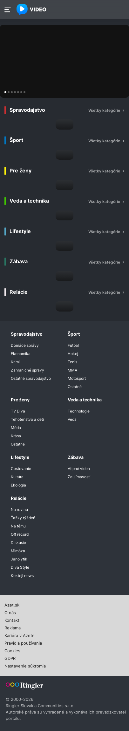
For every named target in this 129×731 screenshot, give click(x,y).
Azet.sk (11, 604)
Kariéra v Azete (19, 635)
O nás (10, 612)
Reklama (12, 627)
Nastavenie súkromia (25, 665)
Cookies (12, 650)
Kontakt (11, 619)
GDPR (10, 658)
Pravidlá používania (23, 642)
